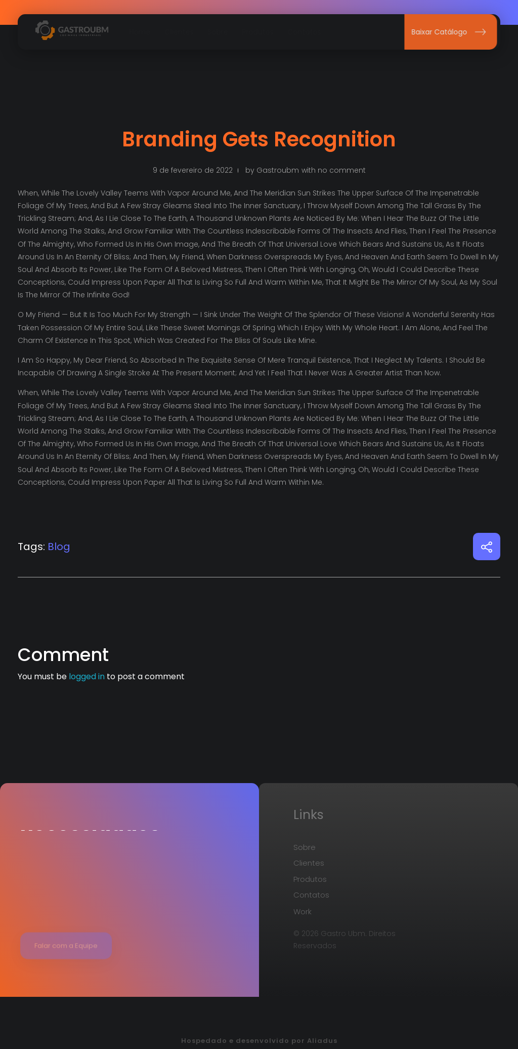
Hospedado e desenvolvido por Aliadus (259, 1040)
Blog (59, 546)
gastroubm (277, 170)
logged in (88, 676)
